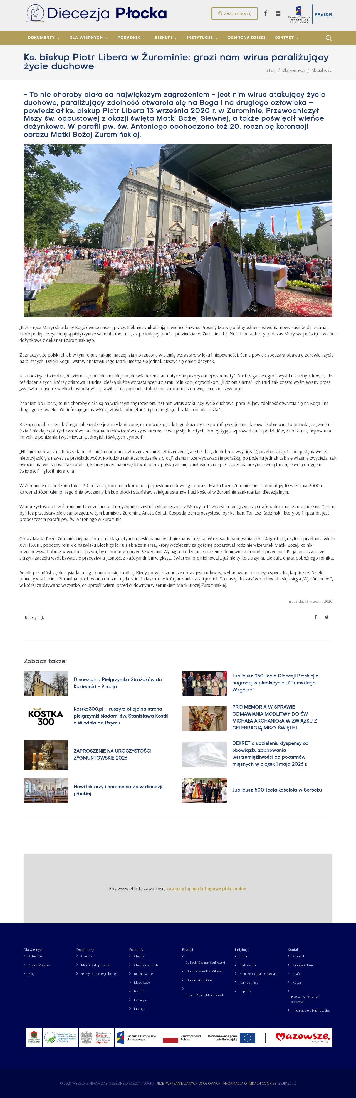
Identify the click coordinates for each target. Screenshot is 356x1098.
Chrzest (139, 956)
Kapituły (245, 991)
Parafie (297, 973)
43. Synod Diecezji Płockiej (99, 973)
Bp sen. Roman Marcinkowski (205, 995)
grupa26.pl (286, 1083)
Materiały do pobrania (95, 965)
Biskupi (187, 949)
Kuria (243, 956)
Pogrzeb (139, 991)
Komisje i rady (249, 982)
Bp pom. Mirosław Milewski (205, 971)
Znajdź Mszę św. (39, 965)
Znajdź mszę (234, 13)
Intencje (139, 1008)
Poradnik (136, 949)
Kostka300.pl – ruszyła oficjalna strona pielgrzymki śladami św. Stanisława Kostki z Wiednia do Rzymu (121, 716)
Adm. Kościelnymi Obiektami (259, 973)
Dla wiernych (33, 949)
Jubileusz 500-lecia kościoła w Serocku (277, 790)
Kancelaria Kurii (303, 965)
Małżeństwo (142, 982)
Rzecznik (299, 956)
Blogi (31, 973)
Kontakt (294, 949)
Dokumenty (85, 949)
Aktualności (36, 956)
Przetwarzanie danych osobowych (305, 999)
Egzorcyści (141, 1000)
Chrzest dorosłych (146, 965)
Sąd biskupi (248, 965)
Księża (297, 982)
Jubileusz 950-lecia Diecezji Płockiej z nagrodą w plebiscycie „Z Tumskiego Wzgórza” (275, 683)
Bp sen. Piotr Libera (199, 980)
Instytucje (242, 949)
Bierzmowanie (143, 973)
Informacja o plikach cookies (311, 1010)
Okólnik (86, 956)
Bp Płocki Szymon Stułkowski (205, 962)
